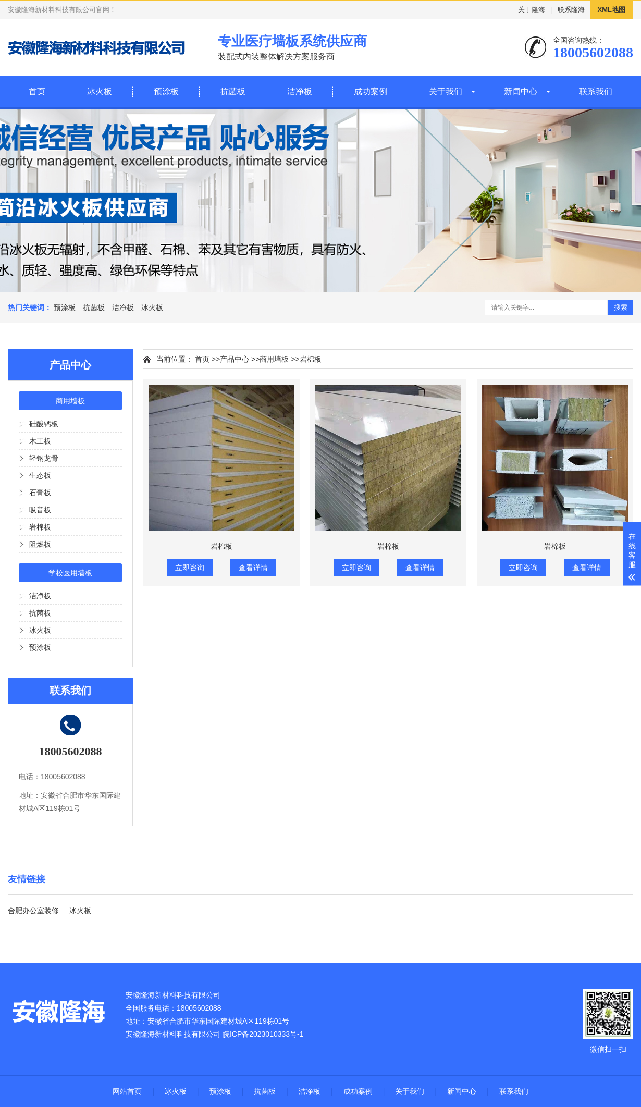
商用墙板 (70, 401)
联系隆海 (571, 10)
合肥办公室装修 (33, 910)
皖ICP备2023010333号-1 (263, 1034)
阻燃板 (40, 544)
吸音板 (40, 510)
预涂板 (166, 91)
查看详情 (253, 567)
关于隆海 (531, 10)
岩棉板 (40, 527)
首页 (37, 91)
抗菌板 (232, 91)
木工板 (40, 441)
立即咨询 (189, 567)
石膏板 (40, 492)
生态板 (40, 475)
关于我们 (445, 91)
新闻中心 (520, 91)
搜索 (620, 307)
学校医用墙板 (70, 573)
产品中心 (234, 359)
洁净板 (299, 91)
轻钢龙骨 (43, 458)
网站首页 (127, 1091)
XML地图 (611, 10)
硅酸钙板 (43, 424)
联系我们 (595, 91)
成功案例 (370, 91)
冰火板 (99, 91)
